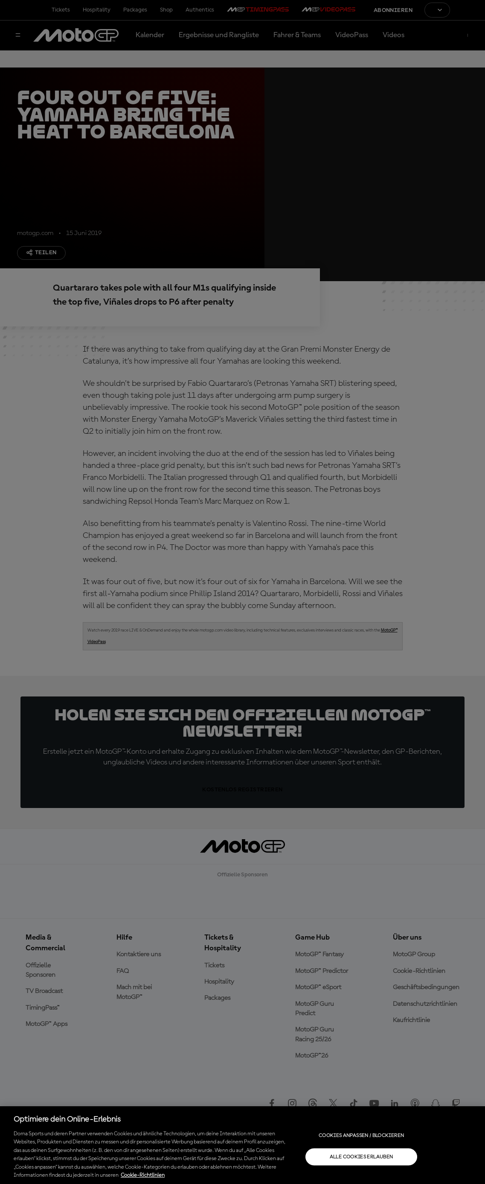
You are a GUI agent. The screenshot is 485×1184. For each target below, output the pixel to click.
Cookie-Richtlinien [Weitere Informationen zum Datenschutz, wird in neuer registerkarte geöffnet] (143, 1175)
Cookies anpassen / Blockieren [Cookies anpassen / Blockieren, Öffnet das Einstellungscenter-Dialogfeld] (361, 1135)
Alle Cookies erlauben (361, 1156)
